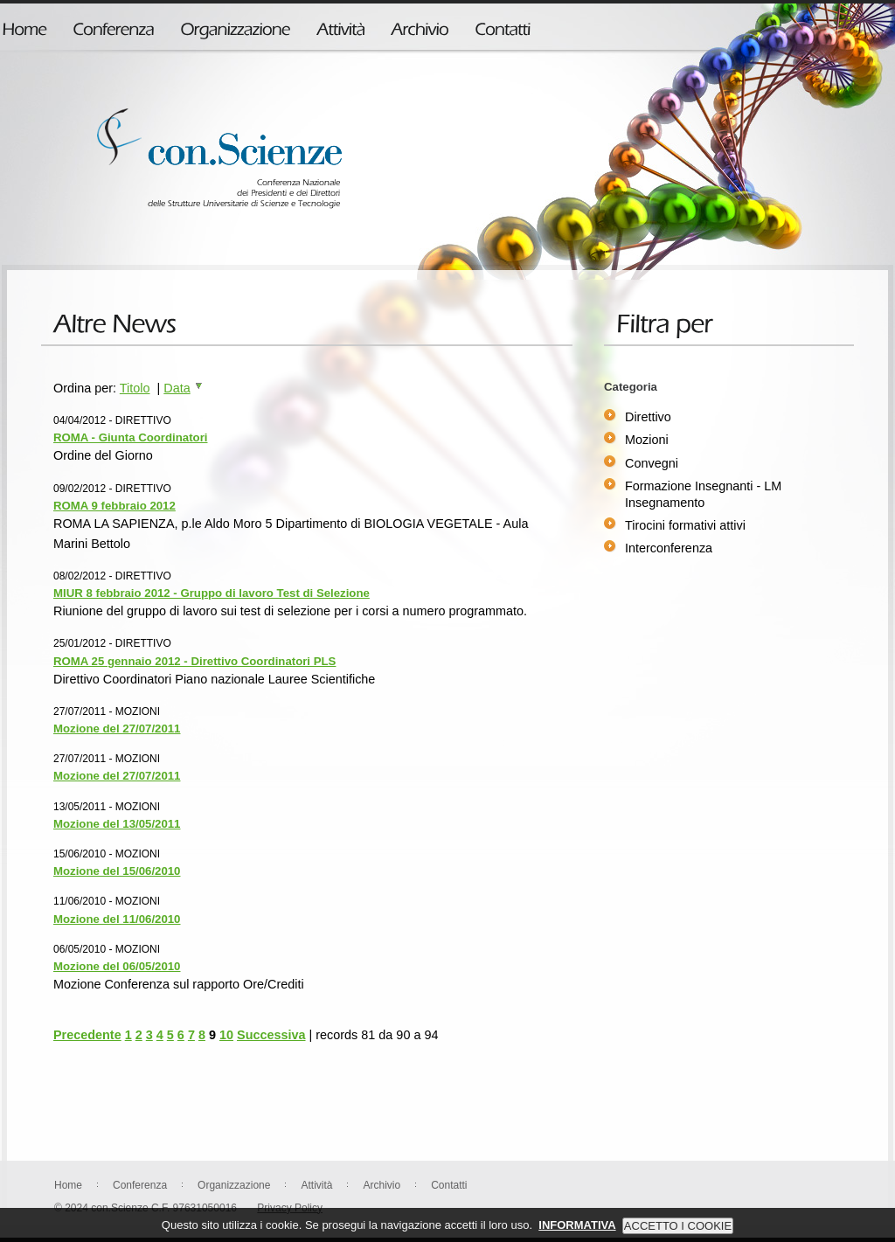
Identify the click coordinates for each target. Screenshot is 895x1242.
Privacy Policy (290, 1208)
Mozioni (647, 440)
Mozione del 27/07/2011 (116, 728)
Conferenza (140, 1185)
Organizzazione (234, 1185)
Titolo (135, 388)
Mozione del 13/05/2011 (116, 823)
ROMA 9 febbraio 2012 (114, 505)
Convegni (651, 463)
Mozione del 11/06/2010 (116, 919)
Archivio (381, 1185)
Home (68, 1185)
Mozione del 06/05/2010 (116, 966)
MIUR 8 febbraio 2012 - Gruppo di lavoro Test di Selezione (211, 593)
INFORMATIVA (576, 1234)
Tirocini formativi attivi (685, 525)
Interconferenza (668, 548)
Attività (316, 1185)
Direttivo (648, 417)
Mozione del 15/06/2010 (116, 871)
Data (183, 388)
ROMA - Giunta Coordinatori (130, 437)
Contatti (449, 1185)
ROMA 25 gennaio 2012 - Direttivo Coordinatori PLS (194, 661)
